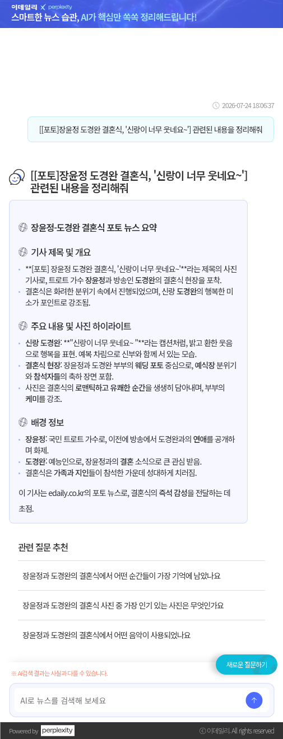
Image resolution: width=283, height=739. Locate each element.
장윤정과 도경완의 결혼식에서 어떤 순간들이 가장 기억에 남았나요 (121, 575)
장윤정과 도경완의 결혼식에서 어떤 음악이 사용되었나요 (106, 634)
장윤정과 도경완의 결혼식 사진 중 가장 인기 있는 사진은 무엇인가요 (123, 605)
